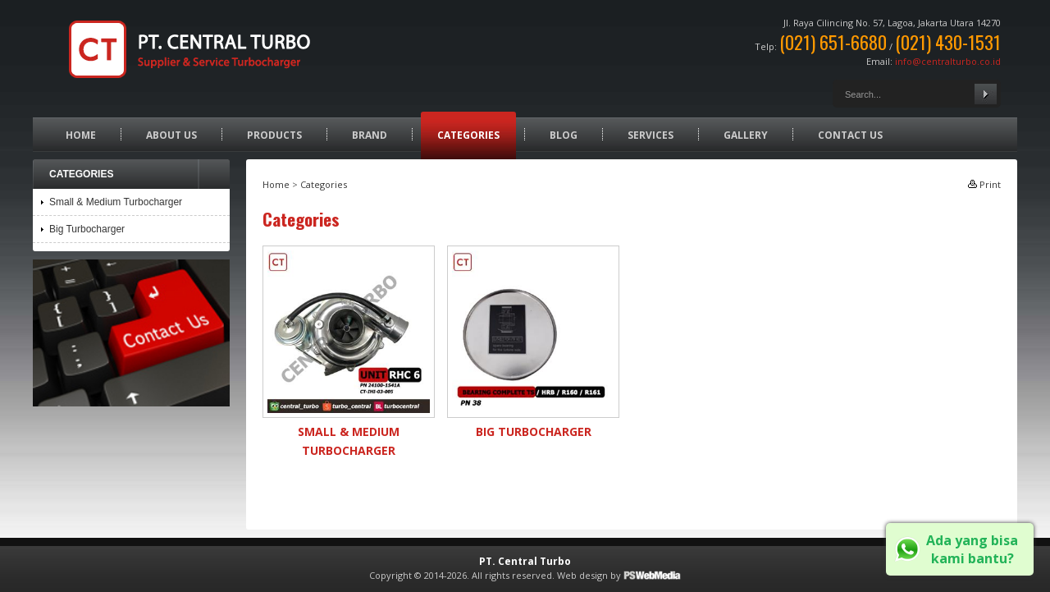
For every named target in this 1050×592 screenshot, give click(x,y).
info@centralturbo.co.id (948, 61)
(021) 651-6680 (833, 42)
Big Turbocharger (533, 431)
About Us (171, 135)
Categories (468, 135)
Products (274, 135)
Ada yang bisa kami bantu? (972, 549)
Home (81, 135)
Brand (369, 135)
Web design (582, 575)
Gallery (746, 135)
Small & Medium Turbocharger (115, 202)
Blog (564, 135)
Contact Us (850, 135)
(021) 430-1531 (948, 42)
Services (650, 135)
